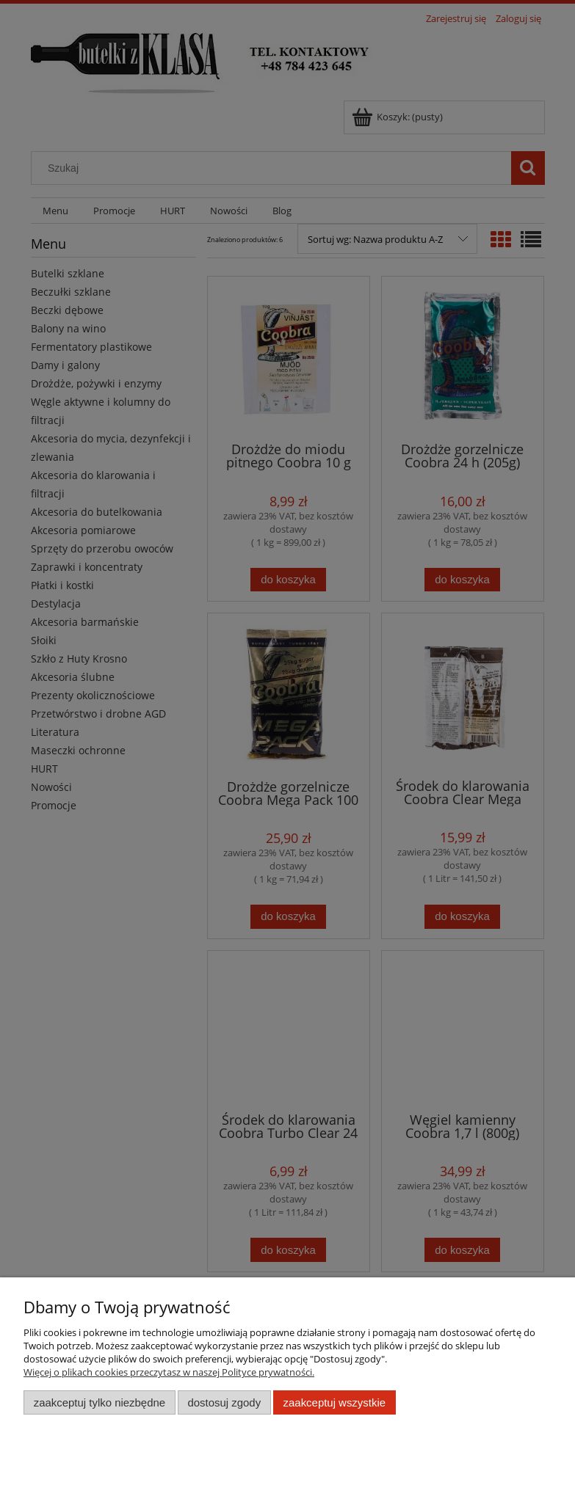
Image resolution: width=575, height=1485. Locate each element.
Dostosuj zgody (224, 1402)
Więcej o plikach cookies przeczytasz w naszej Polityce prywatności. (168, 1372)
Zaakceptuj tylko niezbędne (99, 1402)
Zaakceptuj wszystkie (334, 1402)
